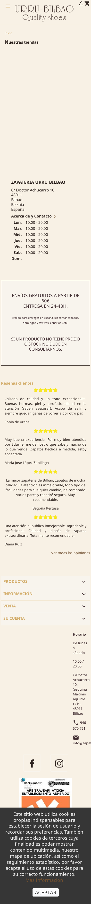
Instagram (59, 762)
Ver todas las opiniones (70, 553)
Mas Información (44, 880)
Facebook (32, 762)
